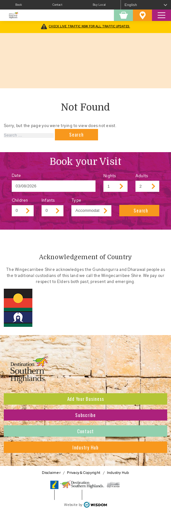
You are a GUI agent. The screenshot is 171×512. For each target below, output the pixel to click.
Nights (109, 176)
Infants (48, 200)
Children (20, 200)
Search (141, 210)
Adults (141, 176)
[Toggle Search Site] (161, 15)
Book (18, 5)
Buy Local (99, 5)
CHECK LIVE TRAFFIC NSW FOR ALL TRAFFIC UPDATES (89, 26)
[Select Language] (146, 5)
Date (16, 175)
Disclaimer (51, 472)
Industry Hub (85, 447)
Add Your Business (85, 398)
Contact (57, 5)
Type (76, 200)
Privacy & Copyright (83, 472)
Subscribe (85, 414)
